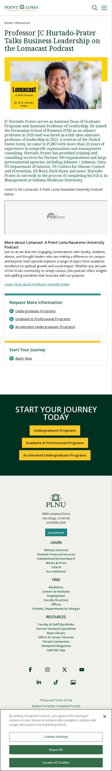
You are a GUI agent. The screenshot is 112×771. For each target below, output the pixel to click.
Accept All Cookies (56, 762)
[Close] (105, 716)
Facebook (30, 669)
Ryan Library (56, 633)
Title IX (56, 567)
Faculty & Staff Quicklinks (56, 624)
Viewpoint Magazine (56, 646)
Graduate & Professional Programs (42, 319)
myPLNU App (56, 650)
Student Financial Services (56, 554)
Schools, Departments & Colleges (56, 609)
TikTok (56, 682)
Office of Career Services (56, 637)
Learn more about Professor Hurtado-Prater (37, 284)
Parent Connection (56, 641)
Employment (56, 596)
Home (9, 23)
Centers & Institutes (56, 591)
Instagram (47, 669)
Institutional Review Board (56, 559)
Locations (56, 532)
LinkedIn (39, 682)
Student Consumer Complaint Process (56, 706)
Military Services (56, 550)
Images (73, 682)
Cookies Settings (56, 737)
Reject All (56, 750)
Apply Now (23, 358)
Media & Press (56, 563)
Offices (56, 604)
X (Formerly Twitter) (64, 669)
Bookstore (56, 587)
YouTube (81, 669)
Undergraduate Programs (35, 311)
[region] (56, 740)
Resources (22, 23)
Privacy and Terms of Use (56, 700)
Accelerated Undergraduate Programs (45, 327)
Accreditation (56, 571)
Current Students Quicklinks (56, 629)
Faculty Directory (56, 600)
